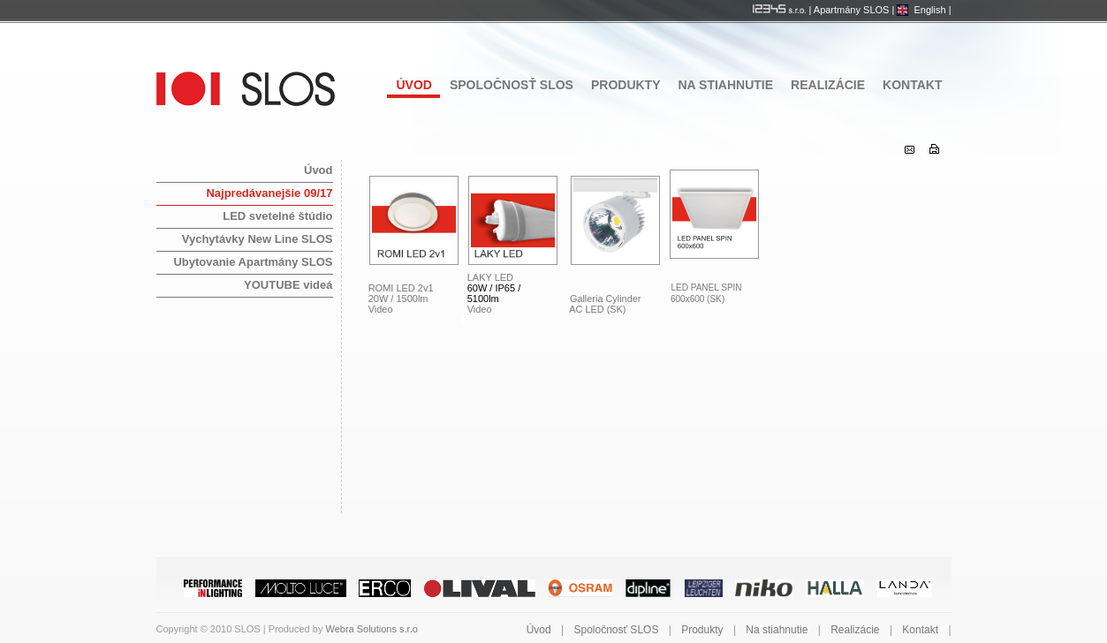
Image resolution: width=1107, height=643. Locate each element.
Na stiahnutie (726, 85)
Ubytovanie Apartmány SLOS (252, 262)
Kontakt (912, 85)
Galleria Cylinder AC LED (601, 303)
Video (380, 309)
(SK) (616, 309)
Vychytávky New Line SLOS (257, 239)
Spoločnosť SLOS (511, 85)
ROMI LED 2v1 (401, 288)
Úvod (413, 85)
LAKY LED (491, 277)
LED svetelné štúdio (277, 216)
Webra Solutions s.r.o (371, 629)
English (930, 9)
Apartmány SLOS (852, 9)
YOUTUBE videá (288, 284)
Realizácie (828, 85)
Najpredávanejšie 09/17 (269, 193)
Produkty (626, 85)
